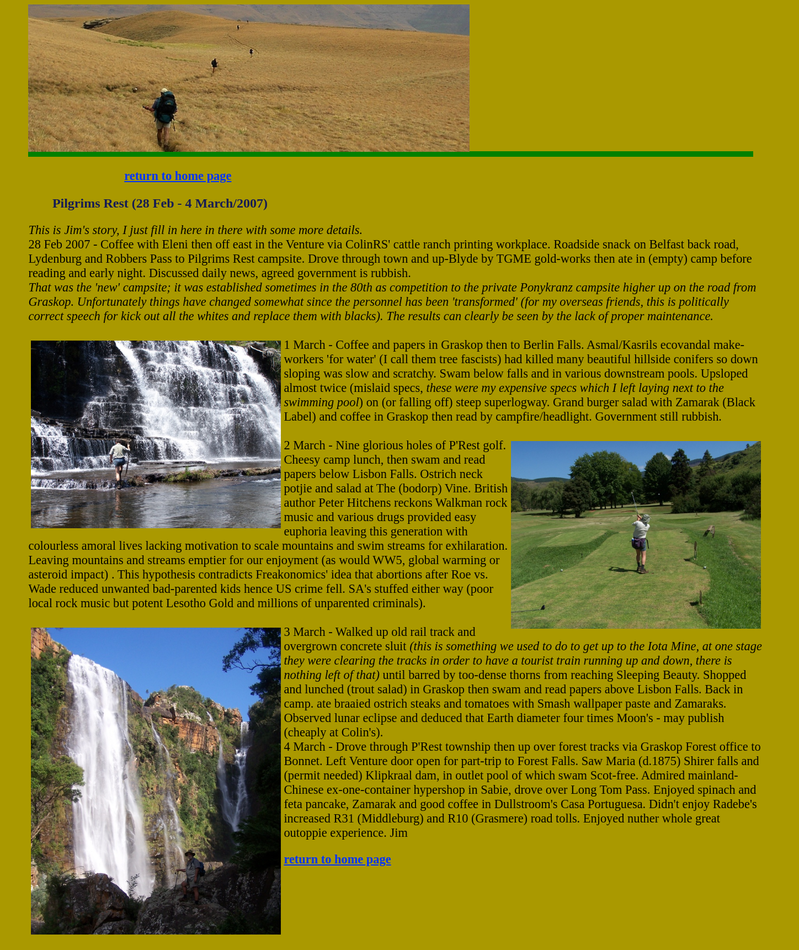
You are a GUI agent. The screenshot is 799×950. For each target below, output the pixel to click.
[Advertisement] (504, 38)
